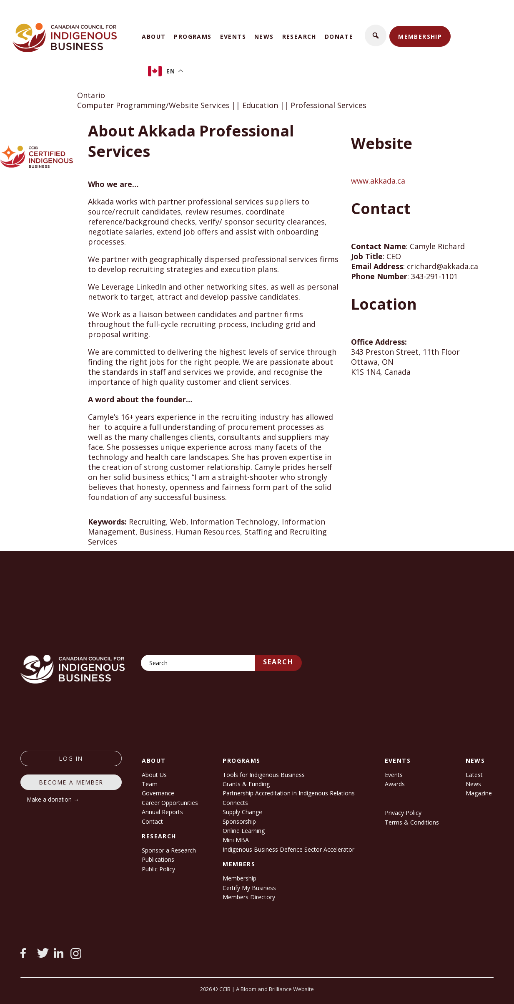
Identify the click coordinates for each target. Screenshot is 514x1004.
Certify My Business (249, 888)
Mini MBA (236, 840)
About (153, 36)
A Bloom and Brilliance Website (275, 989)
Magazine (479, 793)
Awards (395, 784)
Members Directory (249, 897)
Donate (339, 36)
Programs (192, 36)
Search (278, 661)
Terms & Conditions (412, 822)
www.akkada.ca (378, 181)
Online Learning (244, 831)
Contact (152, 821)
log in (71, 758)
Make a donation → (53, 799)
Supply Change (242, 812)
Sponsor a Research (169, 850)
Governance (158, 793)
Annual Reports (162, 812)
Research (299, 36)
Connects (235, 803)
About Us (154, 775)
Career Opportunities (170, 803)
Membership (420, 36)
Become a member (71, 782)
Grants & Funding (246, 784)
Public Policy (158, 869)
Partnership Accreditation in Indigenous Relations (289, 793)
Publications (158, 859)
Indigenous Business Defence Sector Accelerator (288, 849)
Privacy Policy (403, 813)
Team (150, 784)
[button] (375, 35)
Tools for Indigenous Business (264, 775)
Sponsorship (239, 821)
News (264, 36)
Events (233, 36)
